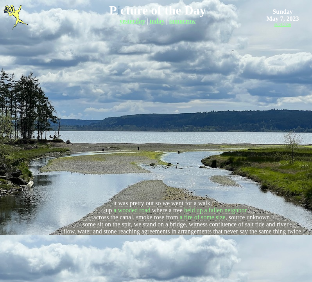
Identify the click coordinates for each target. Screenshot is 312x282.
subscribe (282, 24)
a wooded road (132, 210)
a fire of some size (202, 217)
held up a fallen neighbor (215, 210)
